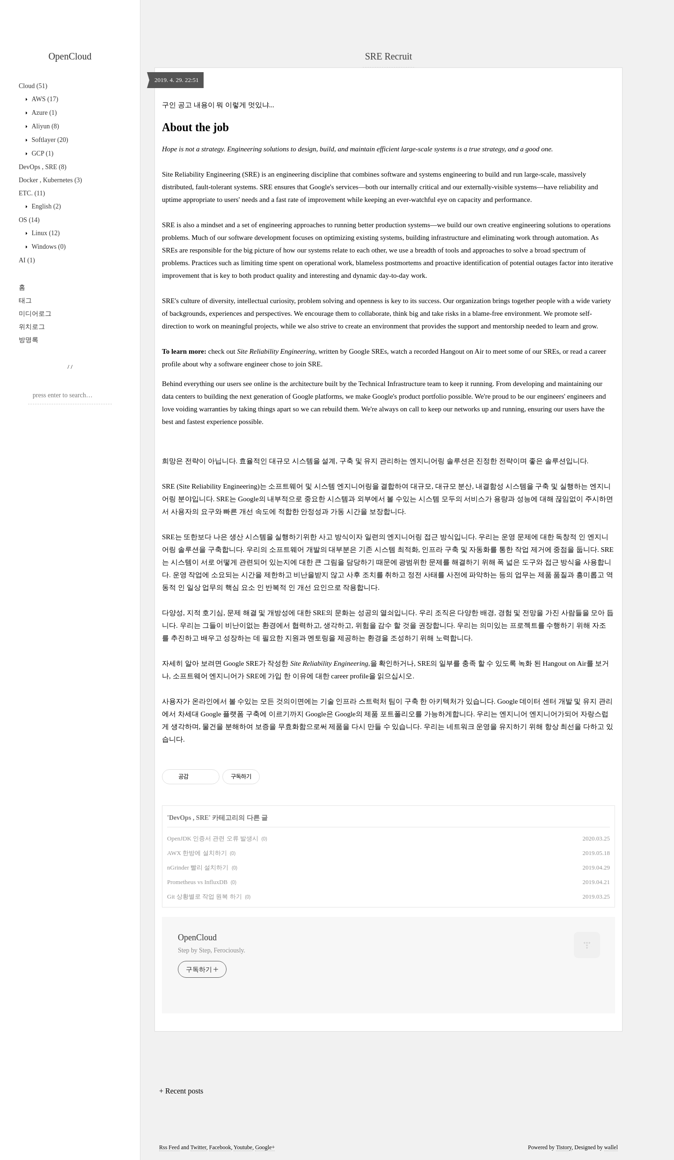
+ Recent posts (181, 1091)
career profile (349, 676)
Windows (48, 246)
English (45, 206)
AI (27, 260)
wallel (611, 1147)
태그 (25, 300)
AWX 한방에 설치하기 (197, 852)
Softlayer (49, 139)
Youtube (243, 1147)
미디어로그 (35, 313)
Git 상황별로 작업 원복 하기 (204, 896)
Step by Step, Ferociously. (211, 950)
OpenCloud (69, 56)
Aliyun (44, 126)
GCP (41, 153)
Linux (45, 233)
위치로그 (32, 326)
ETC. (32, 193)
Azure (43, 112)
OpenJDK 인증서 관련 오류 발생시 (212, 838)
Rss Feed (169, 1147)
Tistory (563, 1147)
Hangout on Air (462, 351)
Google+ (265, 1147)
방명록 (28, 339)
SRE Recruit (388, 56)
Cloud (33, 85)
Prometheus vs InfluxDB (197, 881)
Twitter (198, 1147)
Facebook (220, 1147)
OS (29, 219)
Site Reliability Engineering (276, 351)
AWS (44, 99)
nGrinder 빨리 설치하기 (197, 867)
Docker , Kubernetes (50, 180)
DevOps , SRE (42, 167)
